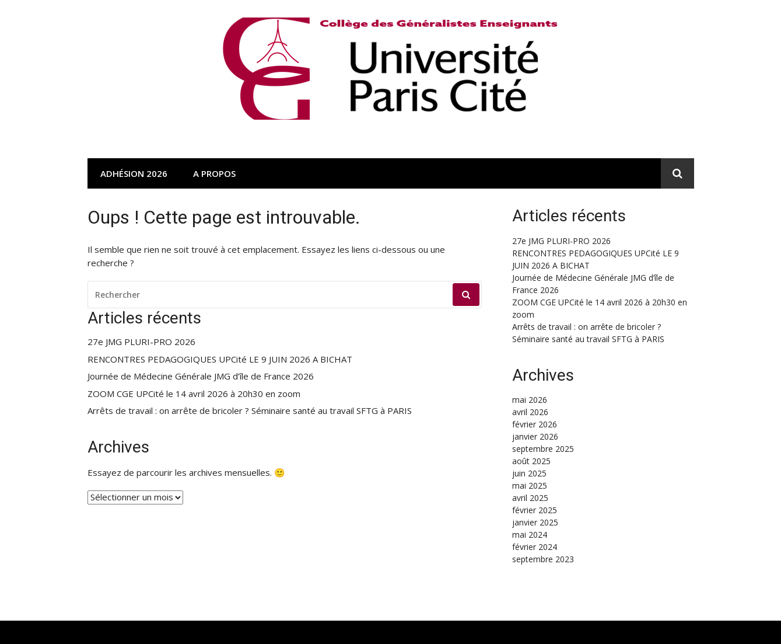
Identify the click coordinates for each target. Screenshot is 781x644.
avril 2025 (530, 497)
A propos (214, 173)
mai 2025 (529, 485)
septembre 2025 (543, 448)
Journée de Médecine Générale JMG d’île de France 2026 (200, 376)
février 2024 (534, 546)
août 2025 (531, 461)
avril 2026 (530, 411)
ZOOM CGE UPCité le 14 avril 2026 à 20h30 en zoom (193, 393)
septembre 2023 (543, 559)
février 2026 (534, 424)
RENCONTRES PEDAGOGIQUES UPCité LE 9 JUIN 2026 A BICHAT (219, 359)
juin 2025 (529, 473)
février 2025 (534, 510)
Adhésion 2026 (133, 173)
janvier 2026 (535, 436)
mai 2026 (529, 399)
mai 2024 (529, 534)
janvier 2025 (535, 522)
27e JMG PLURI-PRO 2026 (141, 341)
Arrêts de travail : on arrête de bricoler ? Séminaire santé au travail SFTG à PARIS (249, 410)
